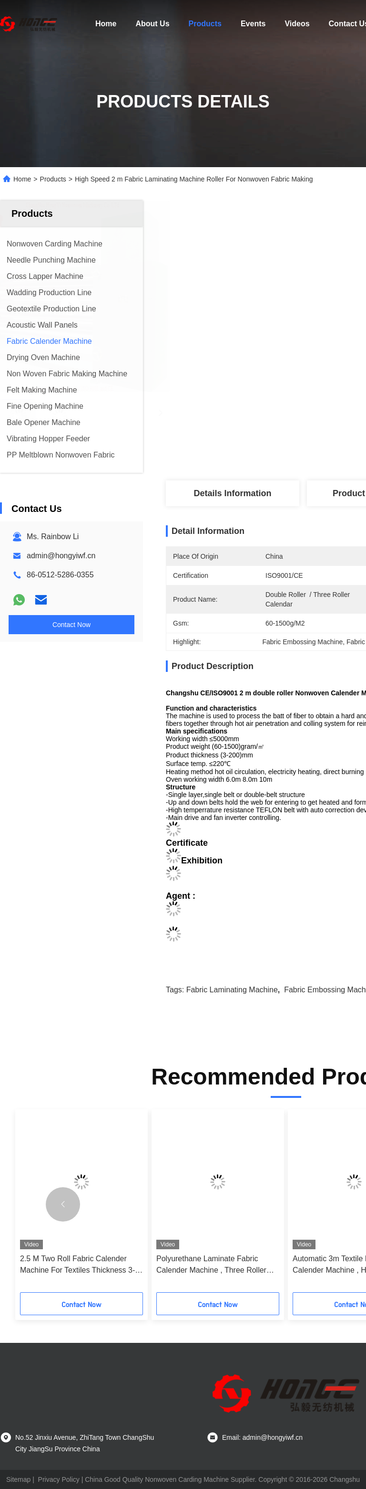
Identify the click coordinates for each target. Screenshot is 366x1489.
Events (253, 24)
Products (205, 24)
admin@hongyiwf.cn (61, 556)
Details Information (232, 493)
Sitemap (18, 1479)
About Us (152, 24)
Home (105, 24)
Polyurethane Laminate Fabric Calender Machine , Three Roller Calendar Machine (211, 1265)
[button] (63, 1204)
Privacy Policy (59, 1479)
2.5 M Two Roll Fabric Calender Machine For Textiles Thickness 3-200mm (77, 1265)
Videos (297, 24)
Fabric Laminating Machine (232, 990)
